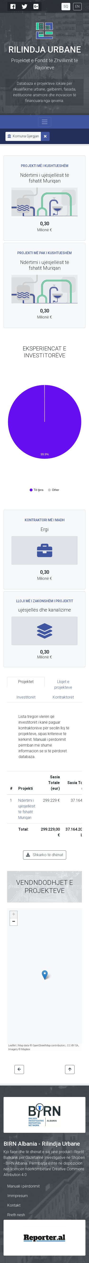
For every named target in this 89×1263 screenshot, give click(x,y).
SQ (66, 6)
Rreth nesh (16, 1215)
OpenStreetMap (42, 1045)
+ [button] (13, 914)
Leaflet (12, 1045)
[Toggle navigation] (44, 122)
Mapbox (25, 1049)
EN (77, 6)
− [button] (13, 921)
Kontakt (13, 1205)
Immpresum (17, 1195)
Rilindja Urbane (44, 50)
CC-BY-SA (72, 1045)
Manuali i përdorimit (23, 1186)
